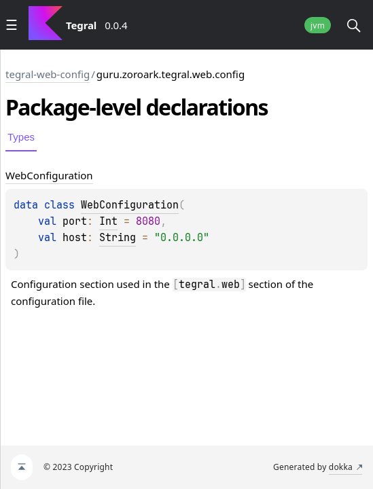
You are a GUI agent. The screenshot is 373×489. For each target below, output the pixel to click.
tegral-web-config (47, 74)
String (117, 237)
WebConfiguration (130, 205)
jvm (317, 25)
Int (108, 221)
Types (21, 137)
